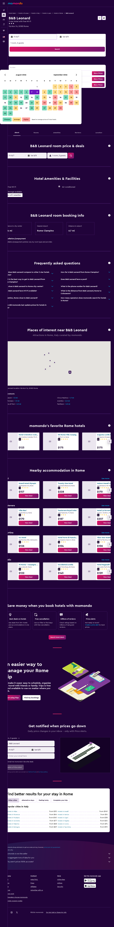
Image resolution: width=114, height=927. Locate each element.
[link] (36, 496)
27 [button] (43, 79)
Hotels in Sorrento (20, 823)
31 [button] (26, 84)
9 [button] (21, 68)
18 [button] (32, 73)
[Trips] (4, 30)
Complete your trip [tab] (68, 803)
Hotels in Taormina (67, 830)
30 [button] (21, 84)
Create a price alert (94, 625)
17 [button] (26, 73)
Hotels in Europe (31, 13)
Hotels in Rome (65, 13)
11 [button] (32, 68)
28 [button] (48, 79)
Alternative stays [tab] (35, 803)
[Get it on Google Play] (92, 883)
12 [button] (37, 68)
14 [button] (48, 68)
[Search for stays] (4, 15)
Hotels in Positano (20, 820)
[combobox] (36, 746)
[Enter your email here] (36, 758)
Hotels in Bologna (20, 830)
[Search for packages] (4, 24)
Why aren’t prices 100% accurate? (62, 864)
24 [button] (27, 79)
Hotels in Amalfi (66, 814)
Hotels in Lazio (54, 13)
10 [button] (26, 68)
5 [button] (37, 63)
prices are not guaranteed (59, 850)
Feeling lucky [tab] (51, 803)
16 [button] (21, 73)
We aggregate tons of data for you (62, 860)
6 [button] (42, 63)
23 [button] (21, 79)
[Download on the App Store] (92, 888)
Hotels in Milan (19, 814)
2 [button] (21, 63)
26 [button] (37, 79)
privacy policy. (50, 774)
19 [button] (37, 73)
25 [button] (32, 79)
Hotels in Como (66, 826)
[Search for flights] (4, 10)
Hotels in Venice (67, 817)
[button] (3, 3)
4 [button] (32, 63)
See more (105, 478)
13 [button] (43, 68)
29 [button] (53, 79)
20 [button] (43, 73)
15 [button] (53, 68)
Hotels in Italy (43, 13)
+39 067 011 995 (22, 29)
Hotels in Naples (67, 823)
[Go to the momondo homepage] (15, 3)
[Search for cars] (4, 19)
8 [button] (53, 63)
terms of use (39, 774)
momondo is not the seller (62, 856)
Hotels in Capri (66, 820)
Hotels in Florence (20, 817)
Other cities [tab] (20, 803)
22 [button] (53, 73)
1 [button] (53, 57)
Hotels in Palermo (20, 826)
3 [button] (26, 63)
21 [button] (48, 73)
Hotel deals (19, 13)
